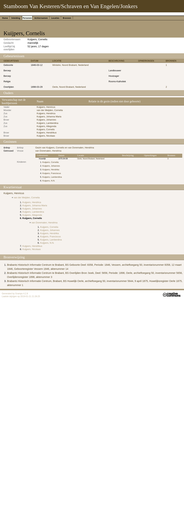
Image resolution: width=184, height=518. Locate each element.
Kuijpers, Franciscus (51, 173)
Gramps (19, 293)
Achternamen (41, 18)
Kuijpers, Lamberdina (47, 123)
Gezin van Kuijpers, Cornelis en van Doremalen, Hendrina (64, 147)
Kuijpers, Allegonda (46, 126)
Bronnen (67, 18)
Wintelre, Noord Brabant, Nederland (70, 65)
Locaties (55, 18)
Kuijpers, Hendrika (50, 169)
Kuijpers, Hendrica (46, 113)
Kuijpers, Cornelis (46, 129)
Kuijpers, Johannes (46, 119)
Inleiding (15, 18)
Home (5, 18)
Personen (27, 18)
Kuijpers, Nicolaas (46, 135)
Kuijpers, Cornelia (50, 162)
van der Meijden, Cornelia (50, 110)
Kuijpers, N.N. (48, 180)
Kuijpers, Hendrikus (46, 132)
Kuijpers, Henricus (46, 107)
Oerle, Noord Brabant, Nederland (69, 87)
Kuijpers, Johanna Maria (49, 116)
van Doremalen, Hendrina (48, 150)
